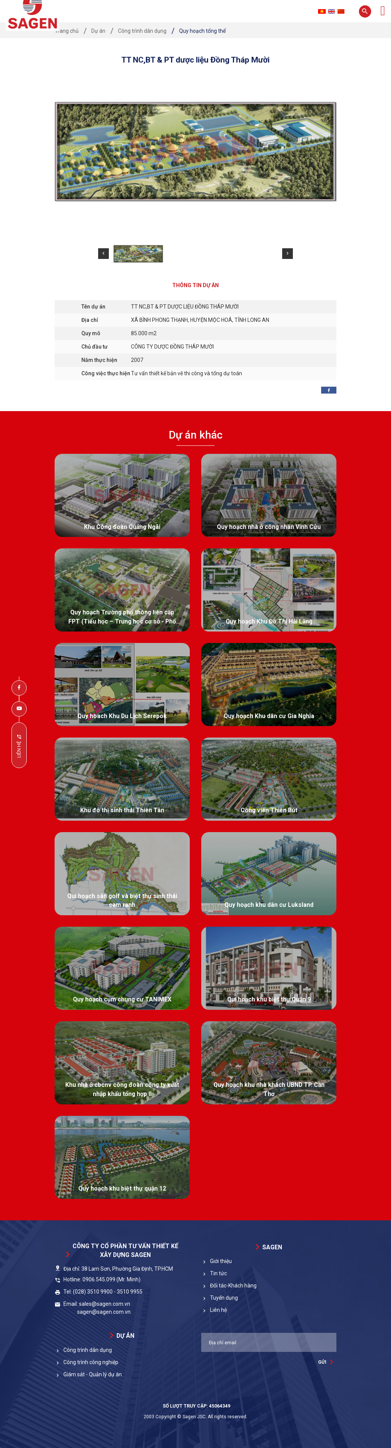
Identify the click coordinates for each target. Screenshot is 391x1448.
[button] (103, 253)
